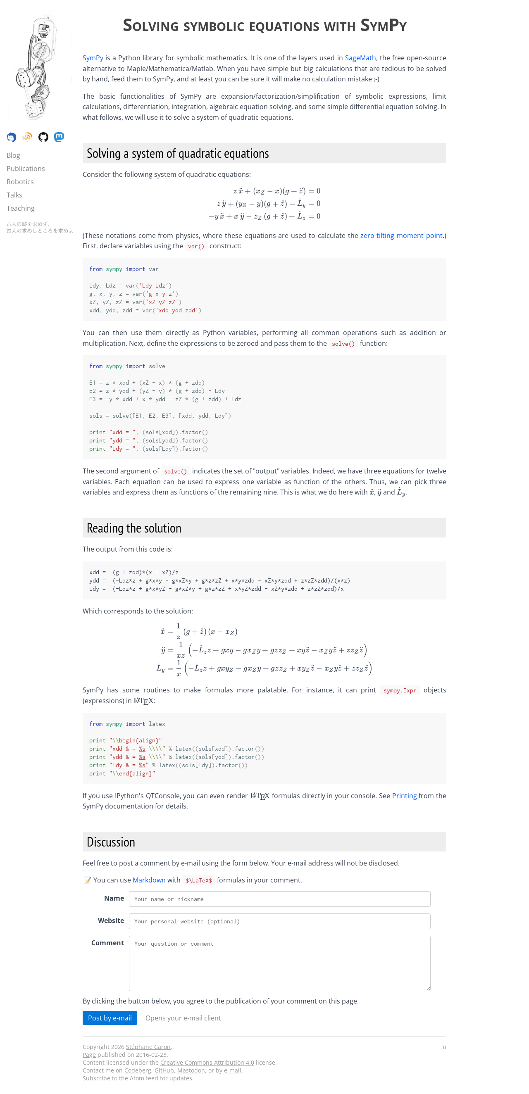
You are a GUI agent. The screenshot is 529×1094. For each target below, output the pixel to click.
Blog (13, 155)
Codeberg (137, 1070)
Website (111, 920)
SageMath (360, 57)
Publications (26, 168)
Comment (107, 942)
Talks (14, 195)
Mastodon (191, 1070)
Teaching (21, 208)
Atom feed (144, 1078)
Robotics (20, 181)
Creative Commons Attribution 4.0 (207, 1062)
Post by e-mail (110, 1018)
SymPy (93, 57)
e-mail (232, 1070)
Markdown (149, 880)
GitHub (164, 1070)
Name (114, 898)
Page (89, 1054)
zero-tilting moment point (401, 235)
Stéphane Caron (148, 1047)
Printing (404, 795)
